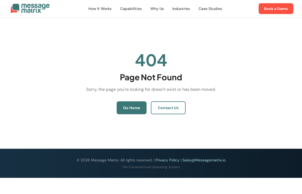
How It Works (100, 8)
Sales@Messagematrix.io (203, 160)
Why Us (157, 8)
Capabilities (131, 8)
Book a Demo (276, 8)
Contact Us (168, 107)
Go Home (131, 107)
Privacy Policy (167, 160)
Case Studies (210, 8)
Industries (181, 8)
